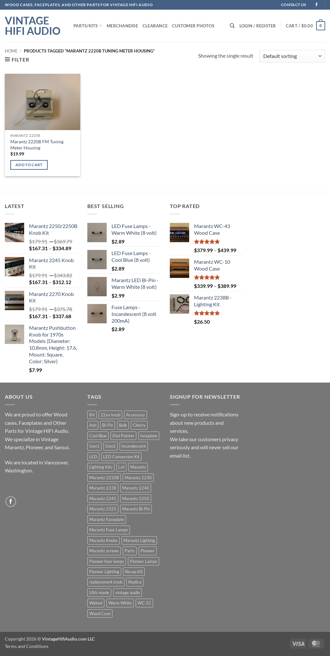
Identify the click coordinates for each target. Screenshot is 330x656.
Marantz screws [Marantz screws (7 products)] (104, 550)
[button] (257, 25)
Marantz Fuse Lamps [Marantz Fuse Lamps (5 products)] (108, 529)
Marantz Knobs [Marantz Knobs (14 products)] (103, 540)
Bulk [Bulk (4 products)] (123, 425)
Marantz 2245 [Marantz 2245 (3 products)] (102, 498)
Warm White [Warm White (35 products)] (120, 602)
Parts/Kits (87, 26)
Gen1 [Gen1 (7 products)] (94, 446)
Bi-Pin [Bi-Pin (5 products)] (107, 425)
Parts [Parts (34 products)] (130, 550)
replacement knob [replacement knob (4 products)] (105, 582)
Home (11, 50)
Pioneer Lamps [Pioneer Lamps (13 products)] (143, 561)
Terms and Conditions (26, 646)
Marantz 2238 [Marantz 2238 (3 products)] (102, 487)
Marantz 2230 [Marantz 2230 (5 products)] (138, 477)
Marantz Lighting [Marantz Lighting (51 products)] (139, 540)
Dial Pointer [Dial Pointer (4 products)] (123, 435)
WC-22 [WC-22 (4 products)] (144, 602)
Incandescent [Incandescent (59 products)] (133, 446)
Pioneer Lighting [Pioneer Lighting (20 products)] (104, 571)
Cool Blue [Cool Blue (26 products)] (98, 435)
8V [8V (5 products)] (92, 414)
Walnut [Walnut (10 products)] (95, 602)
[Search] (232, 26)
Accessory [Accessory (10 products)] (135, 414)
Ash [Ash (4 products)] (92, 425)
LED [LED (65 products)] (93, 456)
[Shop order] (292, 56)
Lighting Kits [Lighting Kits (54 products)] (100, 467)
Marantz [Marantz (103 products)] (138, 467)
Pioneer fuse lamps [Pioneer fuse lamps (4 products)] (106, 561)
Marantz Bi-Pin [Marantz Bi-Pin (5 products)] (136, 508)
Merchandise (122, 25)
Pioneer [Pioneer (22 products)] (148, 550)
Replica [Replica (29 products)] (134, 582)
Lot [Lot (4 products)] (121, 467)
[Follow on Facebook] (316, 5)
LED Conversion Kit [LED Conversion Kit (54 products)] (121, 456)
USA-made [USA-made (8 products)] (99, 592)
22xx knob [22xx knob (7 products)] (110, 414)
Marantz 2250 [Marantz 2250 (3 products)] (135, 498)
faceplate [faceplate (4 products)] (148, 435)
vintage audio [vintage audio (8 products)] (127, 592)
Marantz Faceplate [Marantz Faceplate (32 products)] (106, 519)
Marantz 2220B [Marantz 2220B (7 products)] (104, 477)
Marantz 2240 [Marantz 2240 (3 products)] (135, 487)
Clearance (155, 25)
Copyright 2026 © (50, 639)
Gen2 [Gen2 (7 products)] (110, 446)
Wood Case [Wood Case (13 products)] (100, 613)
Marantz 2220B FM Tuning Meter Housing (36, 144)
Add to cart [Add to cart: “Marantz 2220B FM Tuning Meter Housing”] (29, 165)
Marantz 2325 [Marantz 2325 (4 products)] (102, 508)
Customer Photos (193, 25)
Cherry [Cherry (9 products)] (139, 425)
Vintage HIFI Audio (33, 25)
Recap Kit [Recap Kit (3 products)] (134, 571)
